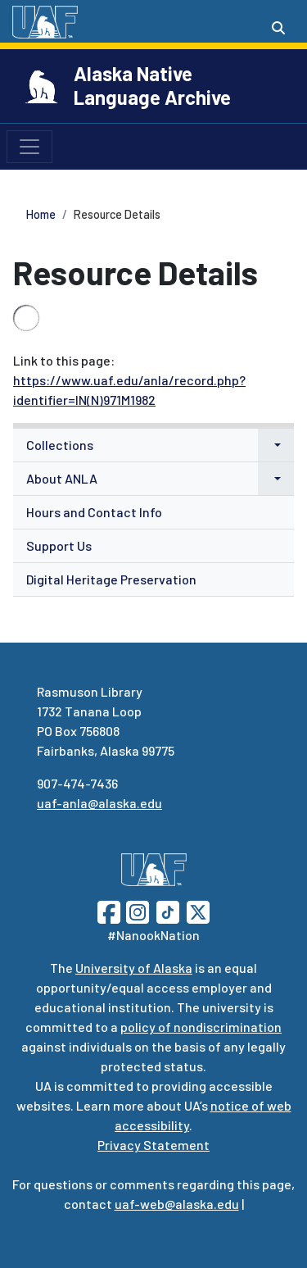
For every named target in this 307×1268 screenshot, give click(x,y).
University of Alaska (133, 967)
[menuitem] (153, 445)
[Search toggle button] (278, 28)
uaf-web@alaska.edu (177, 1203)
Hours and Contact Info (94, 512)
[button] (276, 445)
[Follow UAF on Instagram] (136, 910)
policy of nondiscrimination (201, 1026)
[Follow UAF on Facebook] (108, 910)
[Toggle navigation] (29, 146)
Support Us (59, 545)
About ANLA (61, 478)
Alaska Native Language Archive (152, 85)
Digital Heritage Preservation (111, 579)
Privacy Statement (153, 1144)
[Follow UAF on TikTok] (167, 910)
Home (41, 214)
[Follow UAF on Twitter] (198, 910)
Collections (59, 444)
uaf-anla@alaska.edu (99, 803)
